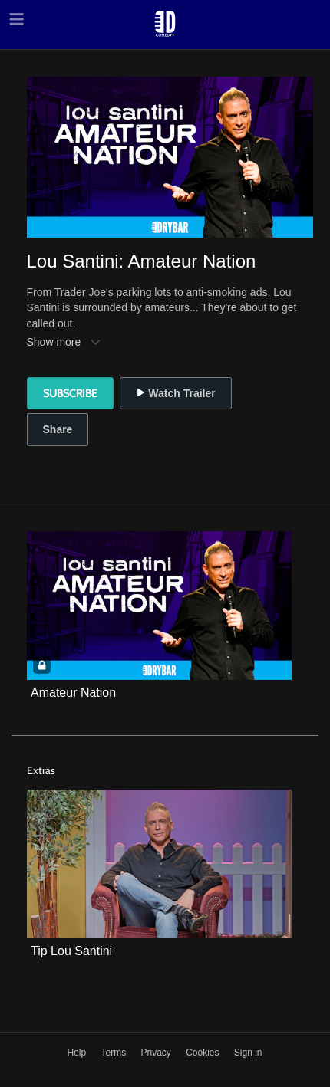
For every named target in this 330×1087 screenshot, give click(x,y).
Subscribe (70, 393)
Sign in (248, 1052)
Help (77, 1052)
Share (58, 429)
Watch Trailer (175, 393)
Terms (114, 1052)
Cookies (204, 1052)
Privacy (156, 1052)
